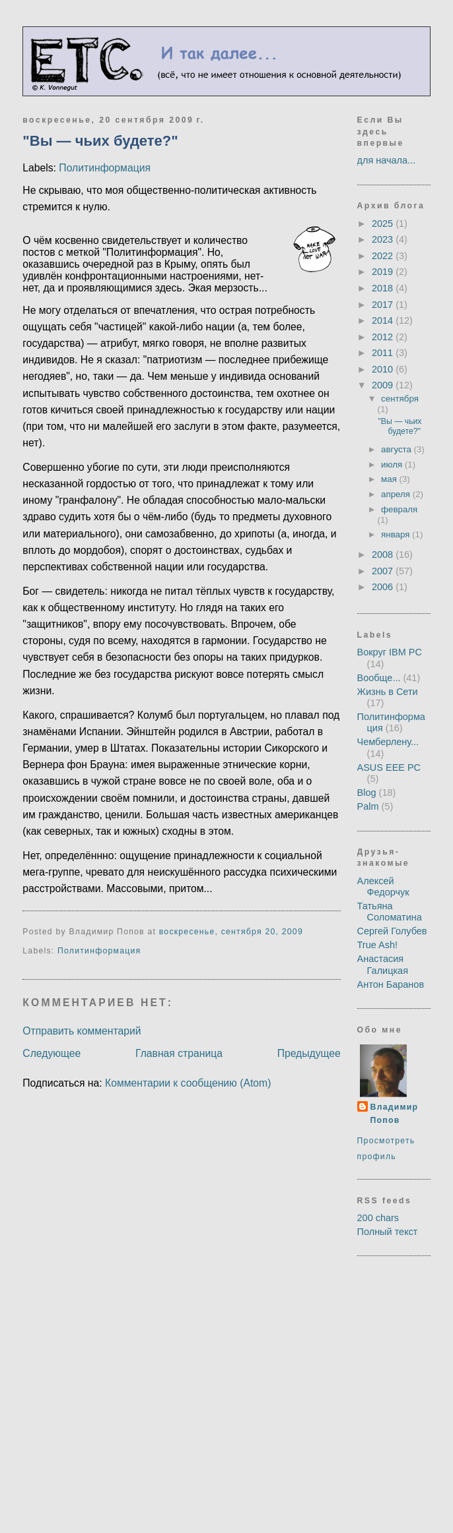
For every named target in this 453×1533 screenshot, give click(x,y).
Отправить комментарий (81, 1031)
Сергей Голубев (392, 931)
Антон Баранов (391, 984)
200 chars (378, 1218)
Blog (366, 792)
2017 (384, 304)
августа (397, 449)
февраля (399, 509)
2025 (384, 223)
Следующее (51, 1053)
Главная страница (179, 1053)
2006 (384, 587)
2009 (384, 385)
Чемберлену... (388, 741)
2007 (384, 571)
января (396, 534)
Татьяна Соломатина (389, 911)
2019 (384, 271)
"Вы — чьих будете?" (100, 141)
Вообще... (379, 678)
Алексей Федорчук (383, 886)
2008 (384, 554)
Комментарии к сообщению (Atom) (188, 1083)
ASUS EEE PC (389, 767)
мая (390, 479)
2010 (384, 369)
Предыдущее (309, 1053)
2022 (384, 256)
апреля (397, 494)
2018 (384, 288)
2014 (384, 320)
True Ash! (377, 945)
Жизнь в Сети (387, 691)
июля (393, 464)
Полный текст (387, 1231)
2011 (384, 352)
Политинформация (105, 167)
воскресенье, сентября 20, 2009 (231, 931)
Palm (368, 806)
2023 (384, 239)
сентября (400, 399)
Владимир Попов (394, 1113)
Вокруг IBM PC (389, 652)
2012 (384, 337)
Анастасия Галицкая (382, 964)
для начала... (386, 160)
